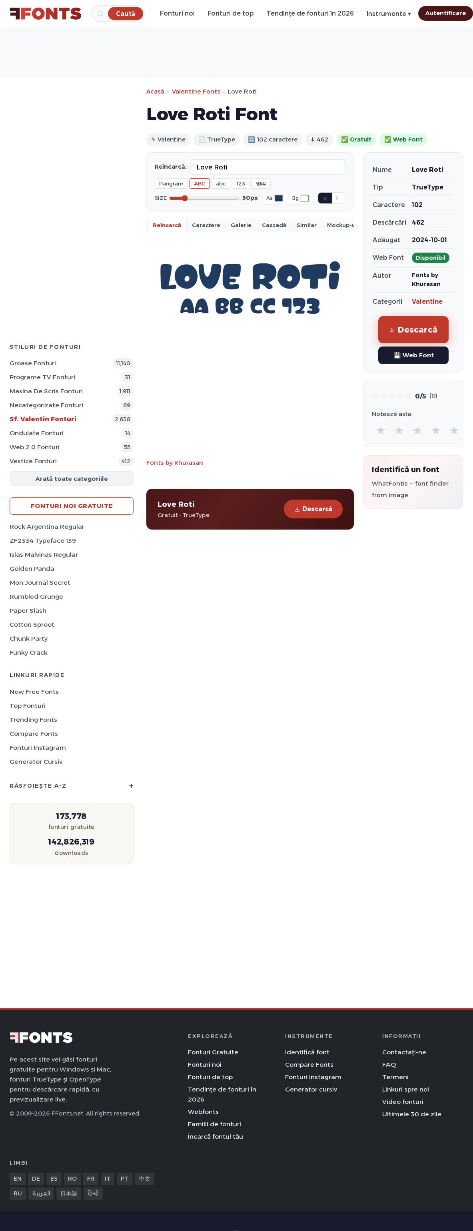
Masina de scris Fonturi (46, 391)
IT (107, 1178)
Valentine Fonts (196, 91)
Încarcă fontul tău (215, 1136)
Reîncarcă (167, 225)
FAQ (389, 1064)
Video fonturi (402, 1102)
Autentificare (445, 13)
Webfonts (203, 1111)
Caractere (206, 225)
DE (36, 1178)
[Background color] (304, 198)
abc (221, 183)
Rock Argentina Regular (47, 526)
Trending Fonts (33, 719)
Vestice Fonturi (33, 461)
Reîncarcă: (171, 166)
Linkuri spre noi (405, 1089)
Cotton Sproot (32, 624)
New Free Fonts (34, 691)
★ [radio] (380, 430)
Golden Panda (32, 568)
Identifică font (307, 1052)
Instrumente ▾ (389, 14)
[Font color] (278, 198)
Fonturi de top (231, 13)
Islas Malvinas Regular (44, 554)
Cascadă (274, 225)
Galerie (241, 225)
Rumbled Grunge (36, 596)
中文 (144, 1178)
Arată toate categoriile (71, 478)
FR (90, 1178)
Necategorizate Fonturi (46, 405)
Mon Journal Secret (40, 582)
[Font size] (204, 198)
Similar (307, 225)
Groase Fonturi (33, 363)
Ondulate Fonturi (37, 433)
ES (54, 1178)
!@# (260, 183)
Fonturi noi (177, 13)
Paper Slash (28, 610)
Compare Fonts (34, 733)
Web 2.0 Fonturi (35, 447)
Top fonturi (28, 705)
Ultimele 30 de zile (411, 1114)
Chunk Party (29, 638)
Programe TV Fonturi (42, 377)
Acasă (155, 91)
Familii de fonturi (214, 1124)
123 (240, 183)
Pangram (171, 183)
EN (18, 1178)
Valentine (427, 301)
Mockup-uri (343, 225)
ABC (200, 183)
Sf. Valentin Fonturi (43, 419)
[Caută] (125, 13)
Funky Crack (29, 652)
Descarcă (313, 509)
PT (125, 1178)
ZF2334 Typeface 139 (43, 540)
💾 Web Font (413, 355)
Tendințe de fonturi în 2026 (310, 13)
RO (72, 1178)
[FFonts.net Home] (46, 13)
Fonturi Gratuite (213, 1052)
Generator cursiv (36, 761)
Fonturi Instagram (38, 747)
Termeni (395, 1077)
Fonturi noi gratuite (72, 506)
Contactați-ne (404, 1052)
